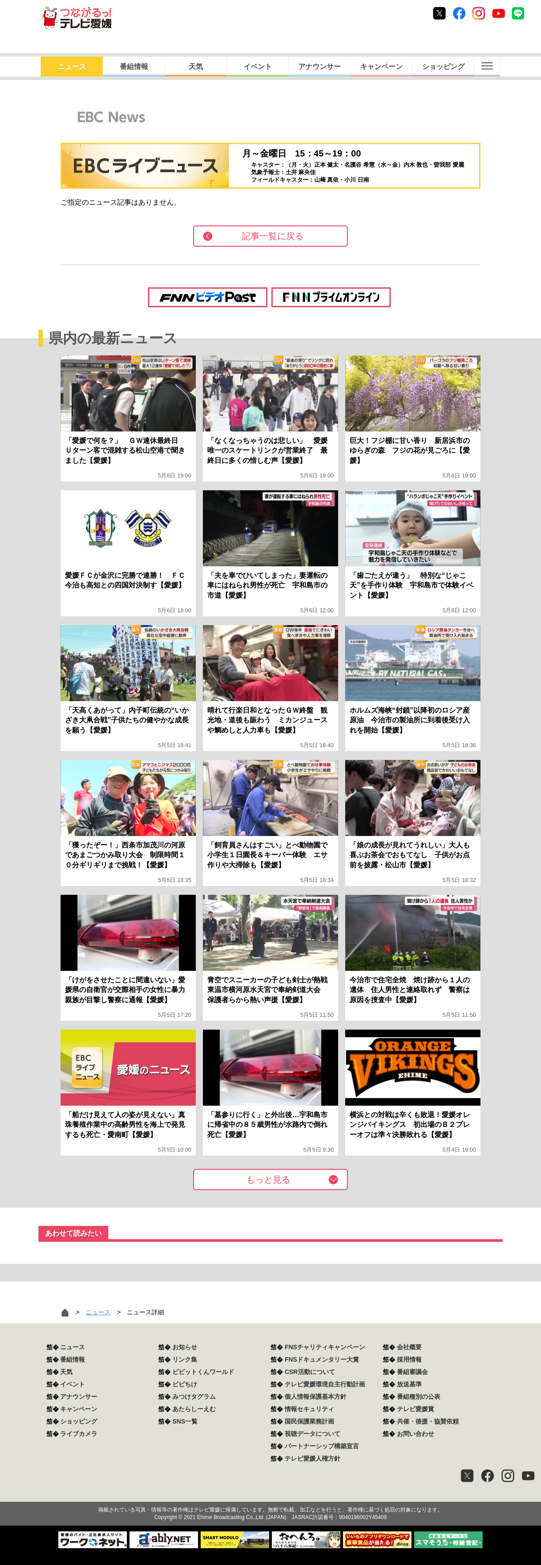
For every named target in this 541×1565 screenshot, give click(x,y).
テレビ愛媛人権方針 (312, 1458)
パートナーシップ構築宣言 (322, 1446)
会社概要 (409, 1347)
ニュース (72, 66)
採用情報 (409, 1359)
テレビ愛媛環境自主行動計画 (325, 1384)
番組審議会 (412, 1371)
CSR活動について (310, 1371)
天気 (196, 66)
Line (518, 13)
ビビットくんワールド (203, 1371)
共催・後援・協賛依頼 (428, 1421)
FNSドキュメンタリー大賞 (322, 1359)
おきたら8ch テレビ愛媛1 (76, 17)
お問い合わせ (415, 1433)
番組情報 (134, 66)
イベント (258, 66)
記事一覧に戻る (273, 236)
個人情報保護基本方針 (316, 1396)
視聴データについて (312, 1433)
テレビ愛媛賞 (415, 1408)
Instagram (478, 13)
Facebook (459, 13)
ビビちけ (184, 1384)
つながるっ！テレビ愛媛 (270, 1494)
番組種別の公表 (418, 1396)
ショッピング (443, 66)
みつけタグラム (194, 1396)
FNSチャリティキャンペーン (325, 1347)
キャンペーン (381, 66)
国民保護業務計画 (309, 1421)
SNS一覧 (185, 1421)
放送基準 (409, 1384)
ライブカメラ (78, 1433)
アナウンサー (319, 66)
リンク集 (184, 1359)
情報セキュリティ (309, 1408)
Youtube (498, 13)
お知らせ (184, 1347)
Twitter (439, 13)
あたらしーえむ (194, 1408)
